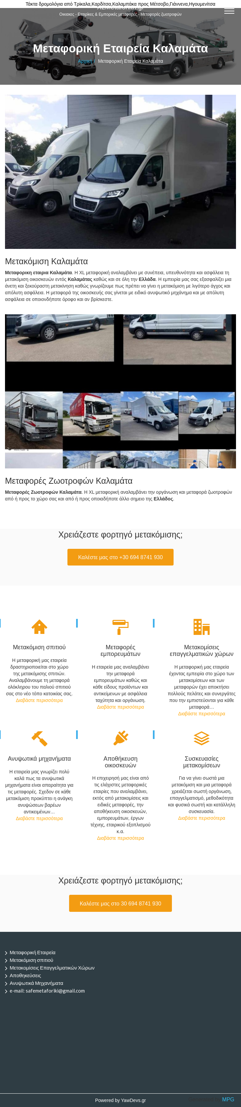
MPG (228, 1099)
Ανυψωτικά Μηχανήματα (36, 983)
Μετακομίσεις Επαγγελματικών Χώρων (52, 968)
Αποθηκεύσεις (25, 975)
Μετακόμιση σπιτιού (31, 960)
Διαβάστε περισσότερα (39, 700)
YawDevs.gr (133, 1100)
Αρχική (85, 61)
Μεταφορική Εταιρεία (32, 952)
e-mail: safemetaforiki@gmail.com (47, 991)
